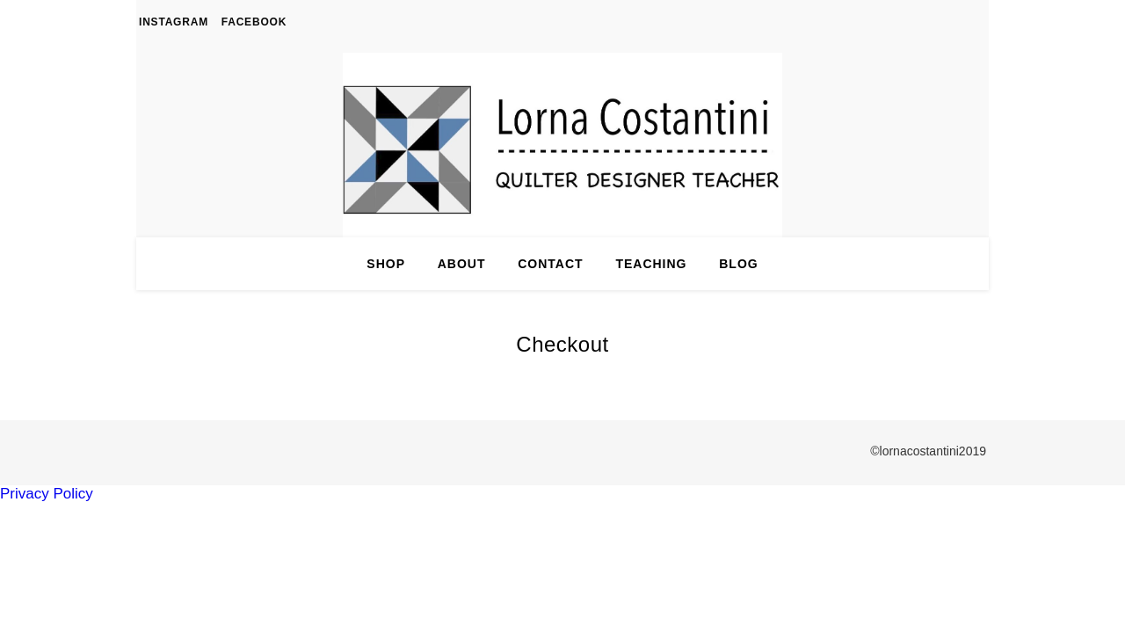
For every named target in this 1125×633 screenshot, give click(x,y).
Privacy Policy (46, 493)
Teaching (650, 264)
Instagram (173, 22)
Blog (738, 264)
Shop (386, 264)
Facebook (254, 22)
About (462, 264)
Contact (550, 264)
